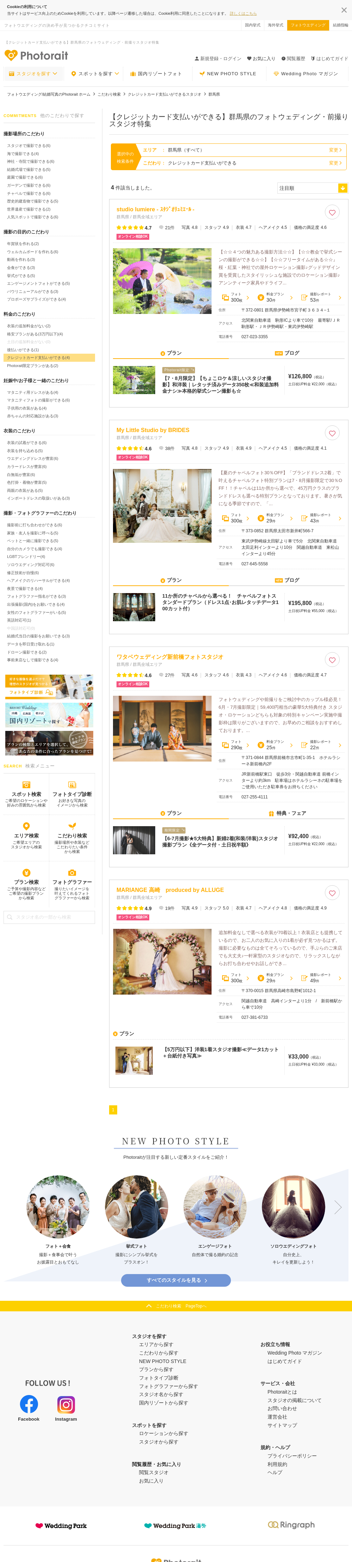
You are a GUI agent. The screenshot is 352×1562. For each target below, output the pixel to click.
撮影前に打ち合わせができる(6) (34, 525)
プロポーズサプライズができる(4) (36, 299)
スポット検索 (26, 794)
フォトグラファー (72, 882)
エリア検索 (26, 835)
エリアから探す (156, 1344)
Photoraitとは (282, 1392)
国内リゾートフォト (156, 74)
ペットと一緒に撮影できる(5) (32, 541)
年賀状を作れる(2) (23, 244)
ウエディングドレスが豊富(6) (32, 458)
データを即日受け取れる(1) (30, 644)
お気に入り (151, 1481)
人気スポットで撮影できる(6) (32, 217)
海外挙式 (275, 25)
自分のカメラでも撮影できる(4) (34, 549)
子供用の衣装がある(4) (26, 408)
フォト (232, 297)
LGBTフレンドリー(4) (26, 556)
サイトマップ (282, 1425)
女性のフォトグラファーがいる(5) (36, 612)
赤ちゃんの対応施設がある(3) (32, 416)
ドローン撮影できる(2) (26, 652)
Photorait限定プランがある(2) (32, 366)
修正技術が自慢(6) (23, 573)
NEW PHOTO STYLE (227, 74)
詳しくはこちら (243, 13)
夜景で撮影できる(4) (25, 588)
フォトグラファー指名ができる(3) (36, 596)
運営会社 (277, 1417)
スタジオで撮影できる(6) (28, 145)
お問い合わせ (282, 1408)
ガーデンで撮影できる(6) (28, 185)
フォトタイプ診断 (72, 794)
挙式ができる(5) (21, 276)
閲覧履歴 (293, 58)
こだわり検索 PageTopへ (181, 1306)
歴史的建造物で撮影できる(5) (32, 201)
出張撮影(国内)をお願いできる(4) (36, 604)
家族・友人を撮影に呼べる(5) (32, 533)
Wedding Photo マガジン (306, 74)
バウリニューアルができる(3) (32, 291)
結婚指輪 (340, 25)
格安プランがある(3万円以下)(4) (35, 334)
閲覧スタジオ (154, 1472)
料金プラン (270, 297)
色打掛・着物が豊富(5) (26, 482)
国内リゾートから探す (163, 1403)
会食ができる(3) (21, 267)
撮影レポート (316, 297)
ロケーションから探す (163, 1433)
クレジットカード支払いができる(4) (38, 357)
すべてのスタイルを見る (177, 1280)
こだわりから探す (158, 1353)
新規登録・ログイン (218, 58)
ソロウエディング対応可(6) (30, 565)
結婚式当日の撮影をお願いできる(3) (38, 636)
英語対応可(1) (19, 620)
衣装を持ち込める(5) (25, 451)
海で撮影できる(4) (23, 154)
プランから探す (156, 1369)
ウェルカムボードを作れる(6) (32, 252)
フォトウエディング (308, 25)
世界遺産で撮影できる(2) (28, 209)
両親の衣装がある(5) (25, 490)
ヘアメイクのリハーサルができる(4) (38, 580)
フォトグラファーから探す (168, 1386)
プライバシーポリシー (292, 1456)
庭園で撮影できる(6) (25, 177)
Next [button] (335, 1207)
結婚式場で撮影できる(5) (28, 169)
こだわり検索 (72, 835)
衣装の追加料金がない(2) (28, 326)
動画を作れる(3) (21, 259)
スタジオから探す (158, 1442)
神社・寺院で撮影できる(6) (30, 161)
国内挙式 (252, 25)
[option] (58, 1220)
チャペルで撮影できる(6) (28, 193)
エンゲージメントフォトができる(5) (38, 283)
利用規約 (277, 1464)
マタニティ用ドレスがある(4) (32, 392)
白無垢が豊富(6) (21, 475)
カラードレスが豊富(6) (26, 466)
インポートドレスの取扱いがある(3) (38, 498)
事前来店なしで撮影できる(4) (32, 660)
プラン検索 (26, 882)
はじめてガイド (329, 58)
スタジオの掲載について (295, 1400)
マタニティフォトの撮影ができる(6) (38, 400)
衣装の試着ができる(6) (26, 443)
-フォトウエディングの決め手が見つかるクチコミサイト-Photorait (36, 55)
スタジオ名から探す (161, 1394)
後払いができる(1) (23, 350)
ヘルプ (275, 1472)
